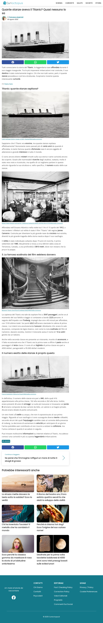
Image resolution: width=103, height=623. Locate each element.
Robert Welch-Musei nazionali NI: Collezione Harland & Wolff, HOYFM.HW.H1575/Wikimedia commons (32, 223)
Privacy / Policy (86, 587)
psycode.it (38, 596)
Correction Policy (61, 591)
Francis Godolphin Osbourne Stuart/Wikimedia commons (19, 394)
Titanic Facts (8, 84)
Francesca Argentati (16, 17)
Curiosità (69, 3)
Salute (80, 3)
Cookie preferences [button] (88, 591)
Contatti (37, 591)
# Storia (6, 441)
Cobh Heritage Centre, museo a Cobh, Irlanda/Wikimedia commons (22, 139)
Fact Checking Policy (63, 587)
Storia (98, 3)
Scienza (59, 3)
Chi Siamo (38, 587)
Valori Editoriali (60, 596)
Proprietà (58, 600)
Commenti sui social (63, 604)
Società (89, 3)
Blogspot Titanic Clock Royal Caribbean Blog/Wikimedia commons (21, 310)
